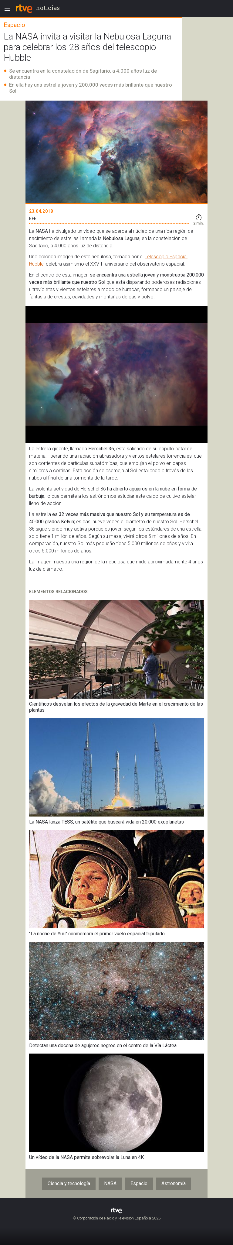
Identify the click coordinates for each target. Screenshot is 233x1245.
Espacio (138, 1183)
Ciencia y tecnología (69, 1183)
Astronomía (173, 1183)
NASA (110, 1183)
